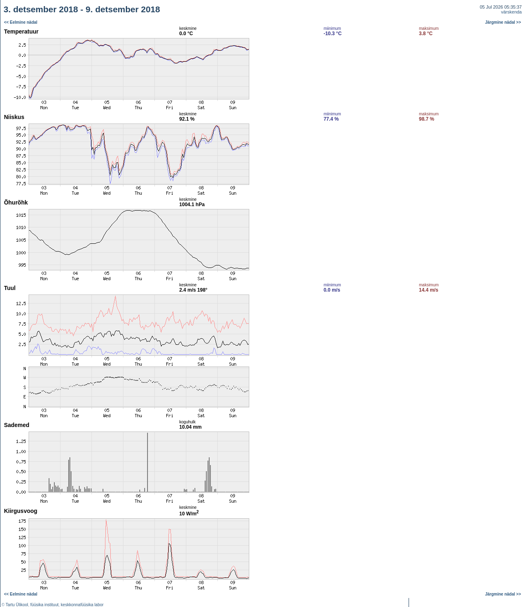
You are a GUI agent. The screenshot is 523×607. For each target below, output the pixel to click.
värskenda (511, 11)
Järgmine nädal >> (503, 22)
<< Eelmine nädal (21, 22)
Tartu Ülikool (17, 605)
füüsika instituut (44, 605)
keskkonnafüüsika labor (82, 605)
